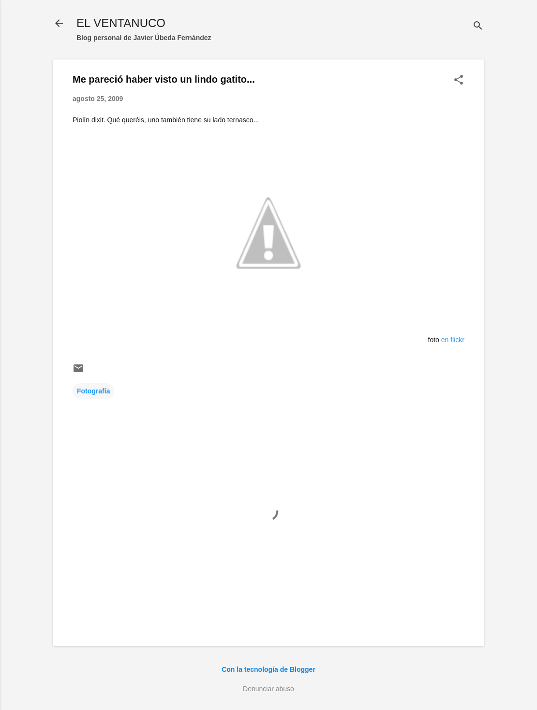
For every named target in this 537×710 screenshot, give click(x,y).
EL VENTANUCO (120, 22)
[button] (458, 80)
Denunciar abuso (268, 689)
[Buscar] (478, 26)
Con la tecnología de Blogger (268, 669)
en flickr (452, 340)
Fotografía (93, 391)
